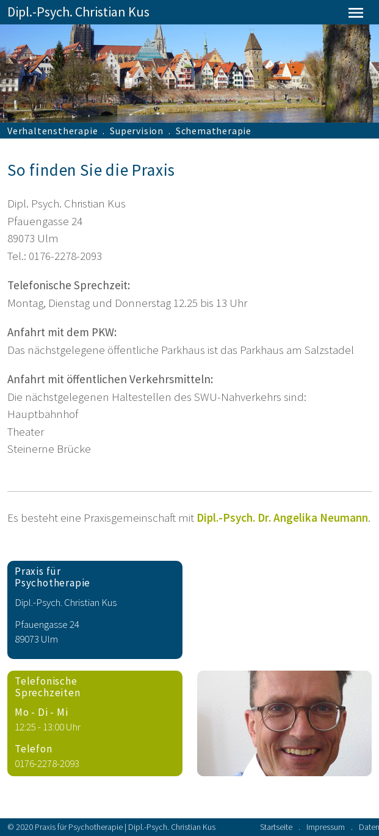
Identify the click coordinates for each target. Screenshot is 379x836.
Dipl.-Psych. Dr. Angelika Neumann (282, 517)
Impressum (325, 826)
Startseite (276, 826)
